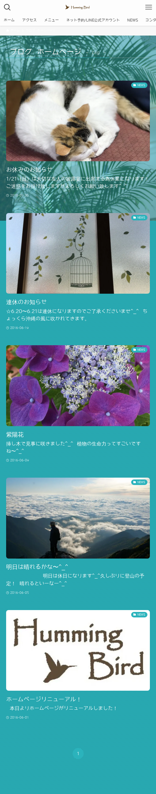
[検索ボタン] (7, 7)
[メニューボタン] (148, 7)
